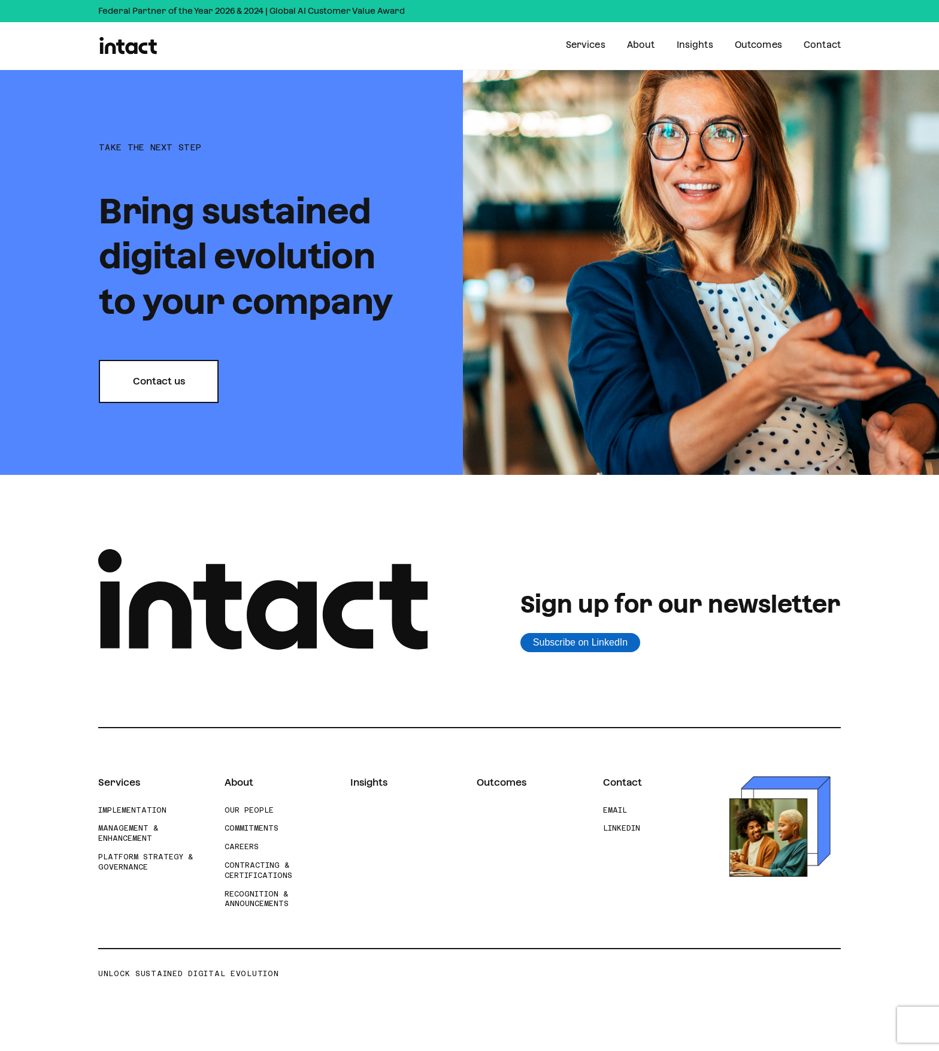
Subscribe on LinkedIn (580, 642)
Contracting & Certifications (258, 870)
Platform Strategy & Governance (145, 862)
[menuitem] (585, 45)
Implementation (132, 810)
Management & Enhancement (128, 833)
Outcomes (758, 45)
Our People (249, 810)
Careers (242, 847)
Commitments (251, 828)
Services (585, 45)
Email (615, 810)
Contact (822, 45)
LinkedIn (621, 828)
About (641, 45)
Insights (695, 45)
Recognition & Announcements (257, 899)
